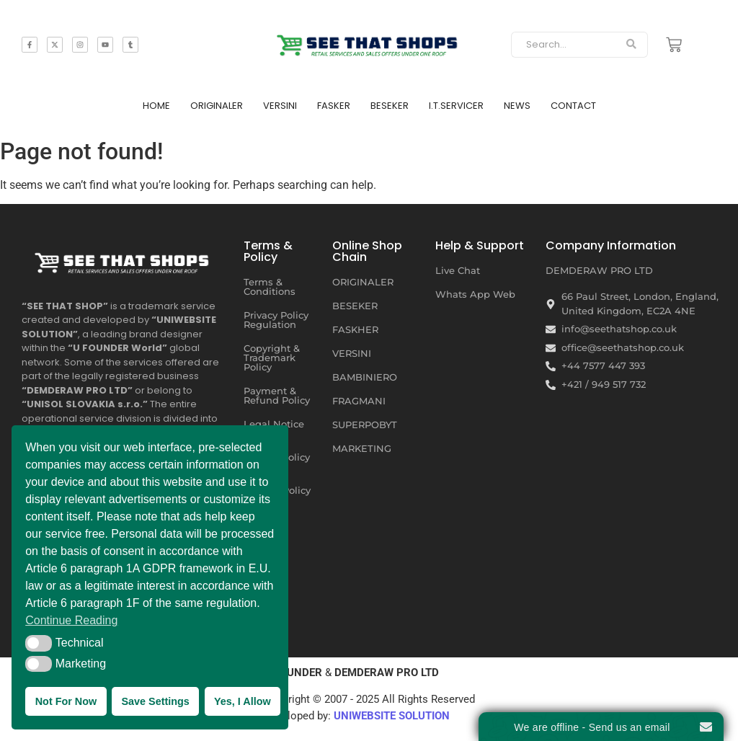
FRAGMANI (359, 401)
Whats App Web (475, 294)
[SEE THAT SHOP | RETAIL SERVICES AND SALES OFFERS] (369, 42)
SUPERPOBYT (364, 424)
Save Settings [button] (155, 701)
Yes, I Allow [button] (242, 701)
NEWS (517, 105)
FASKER (333, 105)
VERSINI (280, 105)
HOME (156, 105)
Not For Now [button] (66, 701)
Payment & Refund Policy (277, 395)
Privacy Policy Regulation (276, 319)
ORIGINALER (216, 105)
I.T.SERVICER (456, 105)
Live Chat (457, 270)
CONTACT (573, 105)
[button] (38, 643)
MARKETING (361, 448)
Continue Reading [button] (71, 620)
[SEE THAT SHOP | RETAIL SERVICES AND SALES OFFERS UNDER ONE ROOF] (124, 259)
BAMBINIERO (364, 377)
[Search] (563, 45)
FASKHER (355, 329)
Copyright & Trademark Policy (272, 357)
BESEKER (389, 105)
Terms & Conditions (269, 286)
